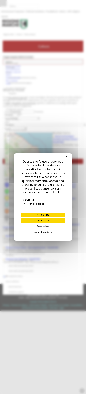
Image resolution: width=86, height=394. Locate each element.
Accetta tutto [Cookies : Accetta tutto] (43, 215)
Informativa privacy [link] (43, 232)
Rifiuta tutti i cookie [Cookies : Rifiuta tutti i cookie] (43, 220)
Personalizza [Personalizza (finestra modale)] (43, 226)
